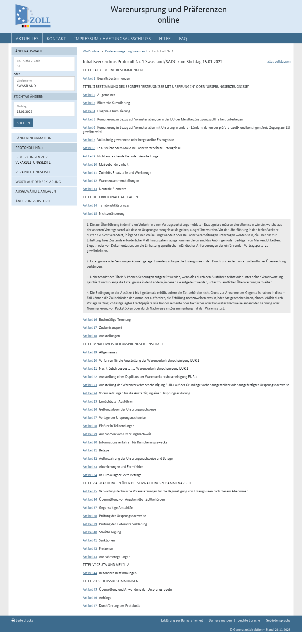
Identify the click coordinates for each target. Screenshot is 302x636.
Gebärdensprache (278, 620)
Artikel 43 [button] (90, 556)
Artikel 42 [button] (90, 548)
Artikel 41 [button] (90, 539)
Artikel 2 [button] (89, 94)
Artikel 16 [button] (90, 319)
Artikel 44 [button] (90, 572)
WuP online (91, 50)
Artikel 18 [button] (90, 335)
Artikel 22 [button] (90, 376)
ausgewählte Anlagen (36, 191)
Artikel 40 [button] (90, 531)
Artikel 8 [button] (89, 147)
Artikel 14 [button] (90, 205)
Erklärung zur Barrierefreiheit (182, 620)
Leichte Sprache (249, 620)
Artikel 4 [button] (89, 110)
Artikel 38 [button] (90, 515)
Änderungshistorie (33, 200)
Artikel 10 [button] (90, 164)
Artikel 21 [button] (90, 368)
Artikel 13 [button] (90, 188)
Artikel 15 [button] (90, 213)
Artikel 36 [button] (90, 499)
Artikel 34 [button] (90, 474)
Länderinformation (34, 137)
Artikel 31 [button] (90, 449)
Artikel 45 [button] (90, 589)
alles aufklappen (278, 61)
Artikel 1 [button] (89, 78)
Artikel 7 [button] (89, 139)
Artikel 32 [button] (90, 458)
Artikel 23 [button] (90, 384)
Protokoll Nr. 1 (29, 147)
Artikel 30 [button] (90, 441)
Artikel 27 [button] (90, 417)
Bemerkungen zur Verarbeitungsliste (33, 159)
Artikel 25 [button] (90, 401)
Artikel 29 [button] (90, 433)
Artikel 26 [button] (90, 409)
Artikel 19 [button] (90, 351)
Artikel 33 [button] (90, 466)
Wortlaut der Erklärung (38, 181)
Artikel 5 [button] (89, 118)
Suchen (23, 122)
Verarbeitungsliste (33, 171)
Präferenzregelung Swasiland (125, 50)
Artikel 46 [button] (90, 597)
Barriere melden (220, 620)
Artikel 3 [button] (89, 102)
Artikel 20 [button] (90, 360)
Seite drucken (23, 620)
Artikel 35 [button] (90, 490)
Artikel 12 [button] (90, 180)
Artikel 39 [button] (90, 523)
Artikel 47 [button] (90, 605)
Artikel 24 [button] (90, 392)
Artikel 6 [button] (89, 127)
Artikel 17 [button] (90, 327)
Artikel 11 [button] (90, 172)
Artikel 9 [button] (89, 155)
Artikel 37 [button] (90, 507)
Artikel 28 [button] (90, 425)
